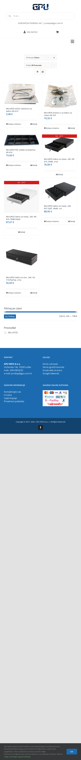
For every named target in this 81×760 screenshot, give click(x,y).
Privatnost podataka (14, 401)
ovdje (43, 751)
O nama (8, 395)
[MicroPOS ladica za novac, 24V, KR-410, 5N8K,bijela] (21, 197)
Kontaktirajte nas (12, 391)
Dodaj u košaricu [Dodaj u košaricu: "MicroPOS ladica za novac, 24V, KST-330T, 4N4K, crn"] (52, 221)
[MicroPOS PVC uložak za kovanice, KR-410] (21, 140)
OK (71, 751)
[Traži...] (40, 16)
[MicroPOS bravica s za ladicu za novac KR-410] (59, 96)
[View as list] (42, 71)
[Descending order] (54, 57)
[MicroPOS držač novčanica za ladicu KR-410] (21, 94)
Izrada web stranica (52, 370)
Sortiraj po (32, 57)
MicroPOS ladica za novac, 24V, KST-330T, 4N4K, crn (57, 207)
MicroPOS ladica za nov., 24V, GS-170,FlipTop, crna (20, 278)
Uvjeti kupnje (10, 398)
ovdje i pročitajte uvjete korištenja (17, 757)
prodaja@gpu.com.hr (21, 373)
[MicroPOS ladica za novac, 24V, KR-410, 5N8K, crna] (59, 144)
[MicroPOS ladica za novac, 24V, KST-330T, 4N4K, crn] (59, 191)
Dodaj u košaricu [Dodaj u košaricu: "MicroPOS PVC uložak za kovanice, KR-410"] (14, 165)
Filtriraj (10, 316)
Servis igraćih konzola (53, 367)
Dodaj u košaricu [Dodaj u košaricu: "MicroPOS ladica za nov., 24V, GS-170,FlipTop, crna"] (14, 293)
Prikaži (33, 65)
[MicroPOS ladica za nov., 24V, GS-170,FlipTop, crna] (21, 256)
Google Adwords (51, 373)
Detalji (34, 124)
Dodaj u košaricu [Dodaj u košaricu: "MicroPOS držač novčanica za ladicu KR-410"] (14, 124)
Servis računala (50, 364)
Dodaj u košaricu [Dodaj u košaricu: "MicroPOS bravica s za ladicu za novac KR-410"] (52, 128)
